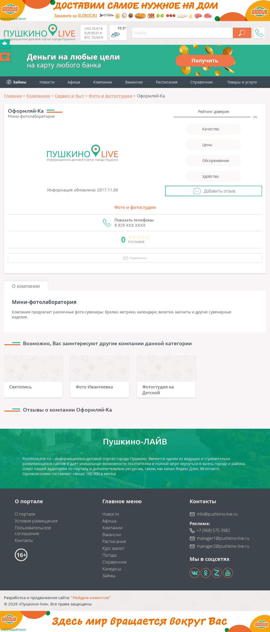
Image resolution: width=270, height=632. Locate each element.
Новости (47, 82)
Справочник (201, 82)
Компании (102, 82)
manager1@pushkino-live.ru (223, 538)
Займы (108, 576)
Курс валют (113, 548)
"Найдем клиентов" (91, 597)
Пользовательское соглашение (33, 530)
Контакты (24, 540)
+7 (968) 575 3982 (213, 530)
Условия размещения (36, 521)
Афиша (74, 82)
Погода (109, 555)
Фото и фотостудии (135, 207)
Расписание (114, 541)
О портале (25, 514)
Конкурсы (111, 569)
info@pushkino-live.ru (217, 514)
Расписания (166, 82)
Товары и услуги (242, 82)
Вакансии (134, 82)
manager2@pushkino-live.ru (223, 546)
